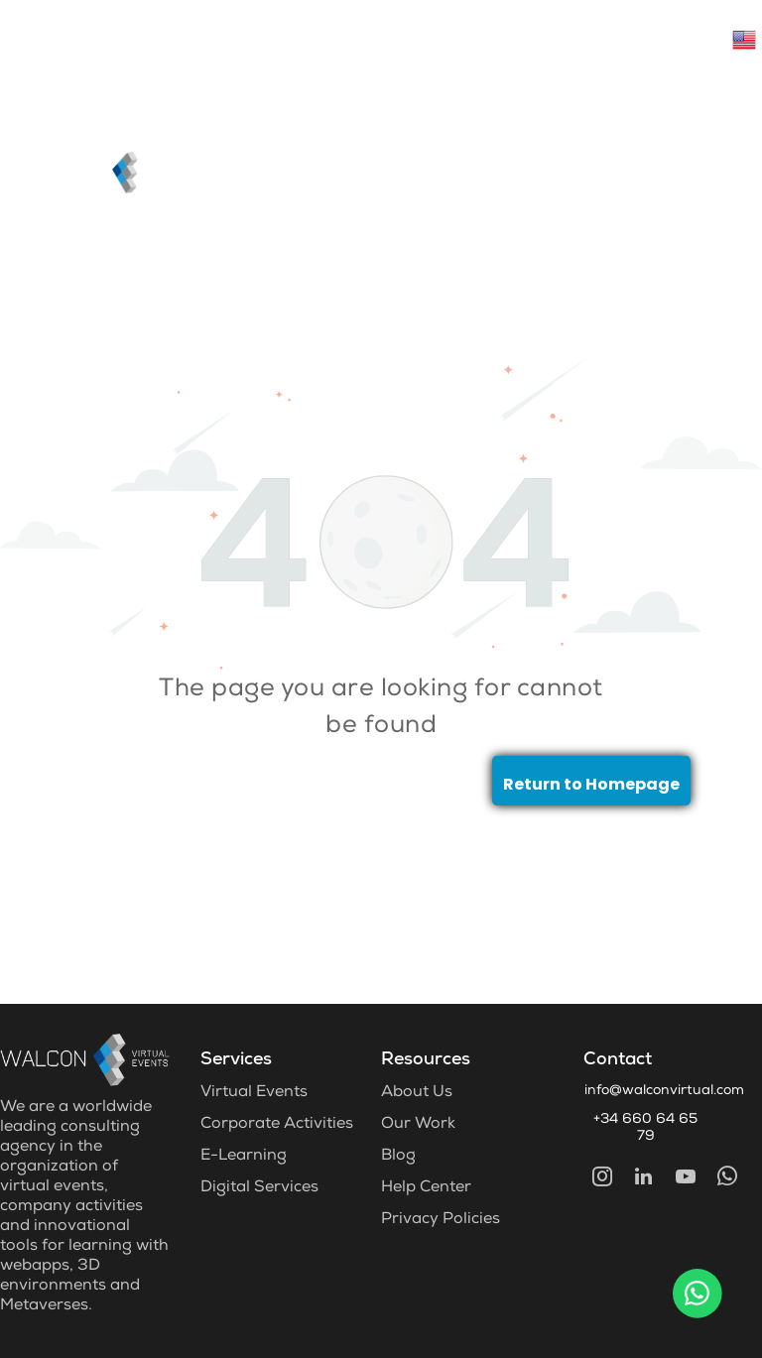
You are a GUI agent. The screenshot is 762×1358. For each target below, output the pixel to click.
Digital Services (259, 1188)
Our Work (418, 1125)
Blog (398, 1157)
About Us (416, 1093)
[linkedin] (644, 1179)
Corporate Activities (276, 1125)
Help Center (426, 1188)
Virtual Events (254, 1093)
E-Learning (243, 1157)
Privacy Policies (440, 1220)
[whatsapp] (727, 1179)
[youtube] (685, 1179)
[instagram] (602, 1179)
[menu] (718, 104)
